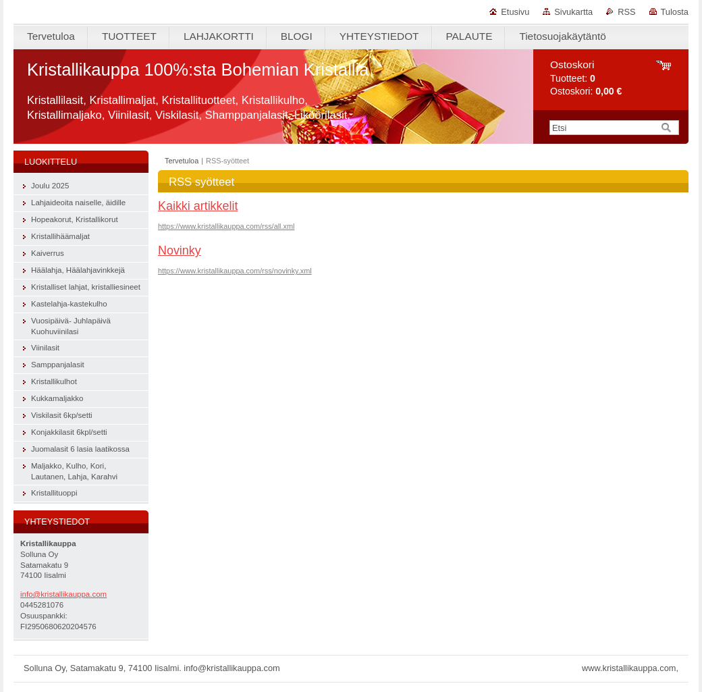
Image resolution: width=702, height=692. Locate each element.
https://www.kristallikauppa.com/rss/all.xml (226, 226)
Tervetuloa (181, 161)
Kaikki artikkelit (198, 206)
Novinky (179, 250)
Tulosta (675, 12)
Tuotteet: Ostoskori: (586, 78)
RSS (626, 12)
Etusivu (515, 12)
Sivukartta (573, 12)
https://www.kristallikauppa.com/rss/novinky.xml (235, 271)
